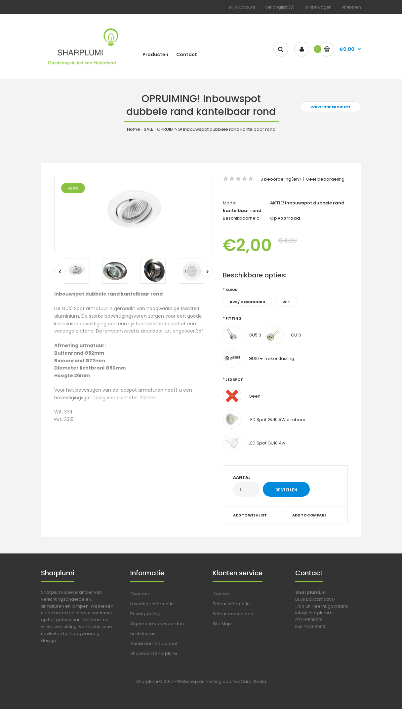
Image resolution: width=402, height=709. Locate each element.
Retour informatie (231, 604)
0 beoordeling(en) (281, 179)
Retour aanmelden (233, 614)
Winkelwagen (318, 7)
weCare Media (250, 681)
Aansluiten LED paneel (153, 643)
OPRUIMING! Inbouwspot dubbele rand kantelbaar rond (216, 129)
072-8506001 (308, 620)
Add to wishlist (250, 515)
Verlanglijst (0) (280, 7)
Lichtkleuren (143, 633)
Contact (221, 594)
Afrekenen (351, 7)
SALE (148, 129)
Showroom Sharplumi (153, 653)
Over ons (140, 594)
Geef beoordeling (325, 179)
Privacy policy (145, 614)
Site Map (222, 623)
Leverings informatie (152, 604)
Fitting (233, 318)
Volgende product (330, 107)
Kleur (231, 289)
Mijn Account (242, 7)
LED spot (234, 379)
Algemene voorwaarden (157, 623)
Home (133, 129)
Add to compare (309, 515)
